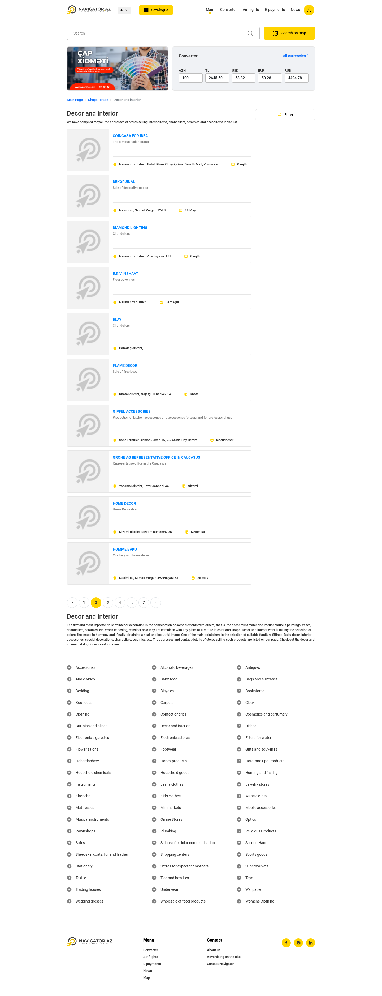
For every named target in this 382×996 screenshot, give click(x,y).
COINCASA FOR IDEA (130, 136)
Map (146, 978)
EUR (261, 71)
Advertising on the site (224, 957)
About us (213, 950)
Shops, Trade (98, 100)
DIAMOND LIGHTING (130, 227)
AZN (182, 71)
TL (207, 71)
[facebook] (286, 942)
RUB (288, 71)
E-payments (275, 9)
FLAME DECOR (125, 365)
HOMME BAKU (125, 549)
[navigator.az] (89, 942)
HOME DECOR (124, 503)
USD (235, 71)
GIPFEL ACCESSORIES (132, 411)
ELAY (117, 319)
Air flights (251, 9)
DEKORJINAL (124, 182)
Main (210, 9)
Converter (228, 9)
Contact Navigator (220, 964)
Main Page (75, 100)
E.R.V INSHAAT (125, 273)
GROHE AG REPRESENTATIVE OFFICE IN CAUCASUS (156, 457)
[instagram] (298, 942)
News (295, 9)
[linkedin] (310, 942)
